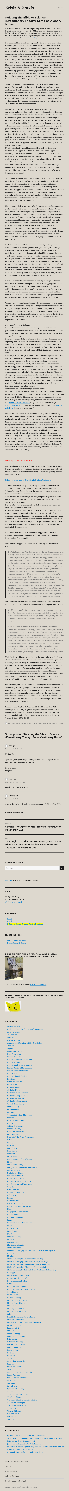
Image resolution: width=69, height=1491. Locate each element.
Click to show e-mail (13, 902)
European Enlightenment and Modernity (23, 1167)
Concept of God (13, 1109)
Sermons (10, 1364)
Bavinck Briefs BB (14, 1051)
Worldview (11, 1416)
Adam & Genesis (13, 1026)
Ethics (9, 1162)
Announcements (13, 1032)
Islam (9, 1220)
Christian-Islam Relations (17, 1093)
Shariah (10, 1369)
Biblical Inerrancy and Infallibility (20, 1060)
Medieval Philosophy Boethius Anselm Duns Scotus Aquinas (31, 1250)
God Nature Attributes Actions (19, 1181)
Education (11, 1154)
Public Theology (13, 1333)
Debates (10, 1140)
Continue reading (30, 38)
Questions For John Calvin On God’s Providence (26, 1436)
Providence (11, 1331)
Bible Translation (14, 1054)
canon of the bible (14, 1084)
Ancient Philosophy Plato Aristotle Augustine (25, 1029)
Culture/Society (13, 1134)
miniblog (11, 1253)
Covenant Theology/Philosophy (19, 1115)
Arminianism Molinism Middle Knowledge (24, 1043)
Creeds (10, 1123)
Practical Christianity (15, 1320)
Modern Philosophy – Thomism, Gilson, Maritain (27, 1267)
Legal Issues (12, 1231)
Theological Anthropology (17, 1394)
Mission (10, 1256)
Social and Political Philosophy (19, 1372)
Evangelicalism (13, 1170)
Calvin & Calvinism (15, 1082)
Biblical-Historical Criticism (18, 1076)
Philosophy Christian (15, 1309)
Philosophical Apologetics (17, 1300)
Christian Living (13, 1087)
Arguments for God (14, 1040)
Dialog (10, 1143)
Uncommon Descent (13, 405)
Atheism (10, 1046)
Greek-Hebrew (13, 1190)
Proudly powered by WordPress (27, 1487)
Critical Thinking (14, 1129)
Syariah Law (12, 1386)
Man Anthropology (14, 1242)
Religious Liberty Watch (16, 940)
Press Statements (14, 1325)
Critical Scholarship (15, 1126)
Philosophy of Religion (16, 1311)
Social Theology (13, 1375)
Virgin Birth (12, 1408)
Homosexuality (13, 1215)
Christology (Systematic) (17, 1101)
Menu (60, 8)
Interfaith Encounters (16, 1217)
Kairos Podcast (13, 1228)
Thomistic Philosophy (16, 1403)
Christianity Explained (16, 1096)
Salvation (11, 1356)
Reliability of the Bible (16, 1345)
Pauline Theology (14, 1298)
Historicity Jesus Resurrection (19, 1206)
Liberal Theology (14, 1237)
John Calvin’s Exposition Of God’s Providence (25, 1444)
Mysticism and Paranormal (18, 1275)
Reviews (10, 1353)
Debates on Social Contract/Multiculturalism (25, 924)
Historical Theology (15, 1203)
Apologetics (37, 723)
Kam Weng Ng (13, 723)
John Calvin (12, 1226)
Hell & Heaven (13, 1195)
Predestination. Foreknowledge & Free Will (24, 1322)
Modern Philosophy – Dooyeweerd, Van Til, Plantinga (28, 1264)
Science (60, 723)
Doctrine (10, 1145)
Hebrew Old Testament (16, 1192)
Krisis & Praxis (19, 7)
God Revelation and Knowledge (19, 1184)
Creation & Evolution (15, 1120)
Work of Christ (13, 1414)
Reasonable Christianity (49, 723)
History (10, 1209)
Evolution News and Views (19, 403)
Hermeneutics (13, 1201)
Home (9, 918)
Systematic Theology (15, 1389)
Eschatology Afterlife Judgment (19, 1159)
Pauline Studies (13, 1295)
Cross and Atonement (15, 1132)
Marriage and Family (15, 1245)
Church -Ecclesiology (15, 1104)
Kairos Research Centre (16, 943)
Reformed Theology (15, 1342)
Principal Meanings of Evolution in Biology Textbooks (28, 480)
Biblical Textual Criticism (17, 1071)
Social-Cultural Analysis (17, 1378)
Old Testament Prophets (17, 1286)
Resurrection (12, 1350)
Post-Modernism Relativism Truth (21, 1317)
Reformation (12, 1339)
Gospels (10, 1187)
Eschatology (12, 1156)
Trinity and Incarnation (16, 1405)
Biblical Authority (14, 1057)
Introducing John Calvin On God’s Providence (25, 1452)
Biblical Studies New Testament (19, 1065)
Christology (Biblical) (15, 1098)
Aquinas (10, 1037)
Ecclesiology (12, 1151)
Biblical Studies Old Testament (19, 1068)
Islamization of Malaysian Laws (20, 1223)
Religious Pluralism (15, 1347)
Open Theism (12, 1292)
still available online (38, 984)
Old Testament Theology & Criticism (22, 1289)
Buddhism (11, 1079)
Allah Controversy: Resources (16, 1462)
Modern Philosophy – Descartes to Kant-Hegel (25, 1259)
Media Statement (14, 1248)
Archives (10, 921)
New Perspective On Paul (17, 1278)
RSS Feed (8, 880)
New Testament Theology (17, 1281)
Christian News (13, 1090)
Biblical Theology (14, 1073)
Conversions (12, 1112)
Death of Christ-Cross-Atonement (20, 1137)
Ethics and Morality (15, 1165)
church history (13, 1107)
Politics (10, 1314)
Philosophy (11, 1306)
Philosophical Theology (16, 1303)
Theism (10, 1392)
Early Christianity (14, 1148)
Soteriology (11, 1381)
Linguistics (11, 1239)
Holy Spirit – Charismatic (17, 1212)
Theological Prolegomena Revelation (22, 1400)
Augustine (11, 1049)
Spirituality (11, 1383)
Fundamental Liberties (16, 1176)
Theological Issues (14, 1397)
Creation (10, 1118)
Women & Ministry (14, 1411)
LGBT (9, 1234)
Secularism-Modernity (16, 1361)
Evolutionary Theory (15, 1173)
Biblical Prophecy (14, 1062)
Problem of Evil (13, 1328)
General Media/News (15, 1179)
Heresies (10, 1198)
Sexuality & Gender (14, 1367)
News (9, 1284)
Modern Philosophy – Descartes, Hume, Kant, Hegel (27, 1262)
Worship (10, 1419)
